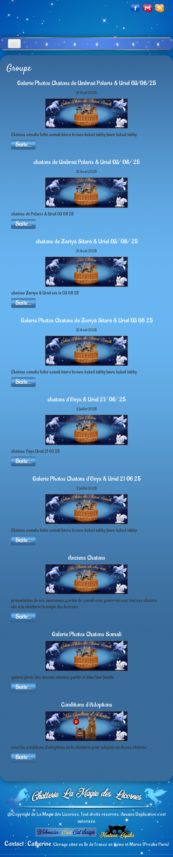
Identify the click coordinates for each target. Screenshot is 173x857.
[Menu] (14, 43)
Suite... (23, 144)
